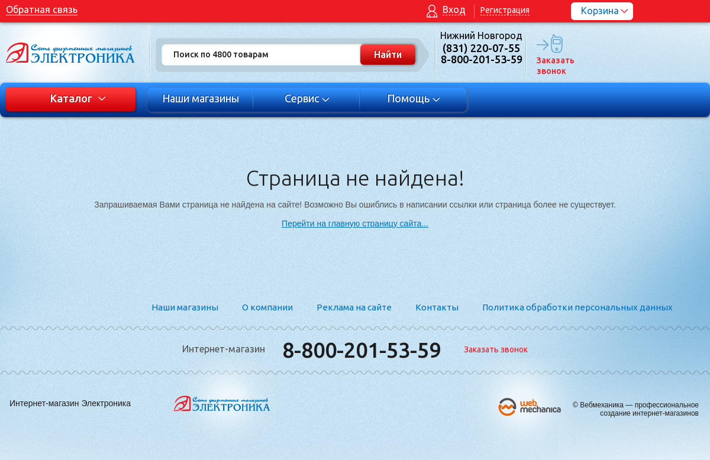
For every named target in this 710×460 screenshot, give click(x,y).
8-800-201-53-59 (361, 350)
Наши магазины (200, 98)
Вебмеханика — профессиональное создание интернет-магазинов (639, 409)
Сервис (307, 98)
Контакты (437, 307)
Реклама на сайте (354, 307)
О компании (267, 307)
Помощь (414, 98)
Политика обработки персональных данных (577, 307)
